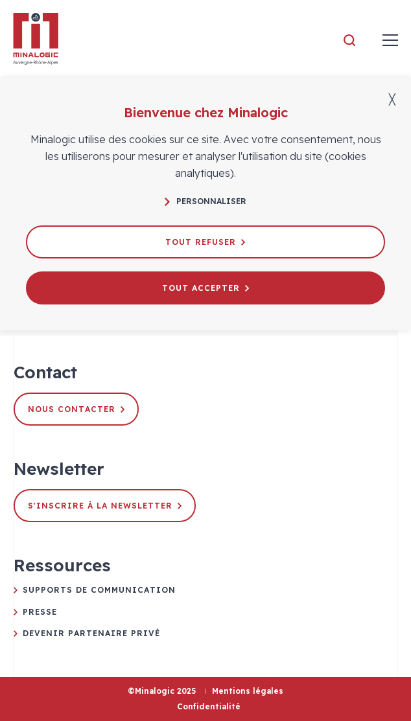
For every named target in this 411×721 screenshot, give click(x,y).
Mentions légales (247, 691)
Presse (40, 612)
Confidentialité (209, 706)
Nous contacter (76, 409)
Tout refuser (205, 242)
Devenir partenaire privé (91, 633)
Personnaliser (205, 201)
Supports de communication (99, 590)
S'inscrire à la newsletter (105, 505)
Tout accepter (205, 288)
